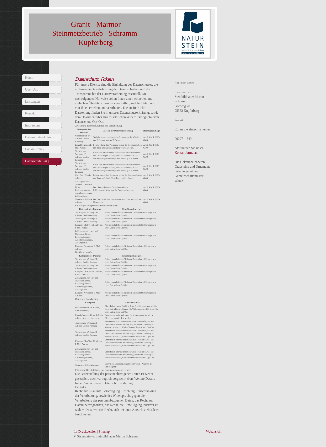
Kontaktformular (186, 152)
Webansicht (213, 431)
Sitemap (104, 431)
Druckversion (85, 431)
